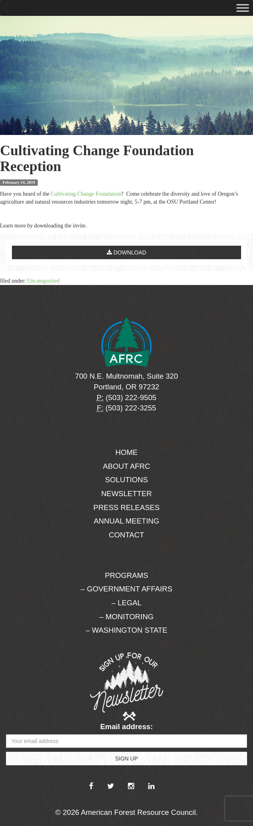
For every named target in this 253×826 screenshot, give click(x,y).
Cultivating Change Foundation (86, 194)
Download (126, 252)
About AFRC (126, 466)
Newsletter (126, 493)
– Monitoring (126, 616)
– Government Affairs (126, 589)
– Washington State (127, 630)
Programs (126, 575)
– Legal (127, 603)
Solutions (126, 480)
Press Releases (126, 507)
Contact (126, 535)
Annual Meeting (126, 521)
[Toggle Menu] (242, 8)
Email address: (126, 726)
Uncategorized (43, 281)
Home (127, 452)
